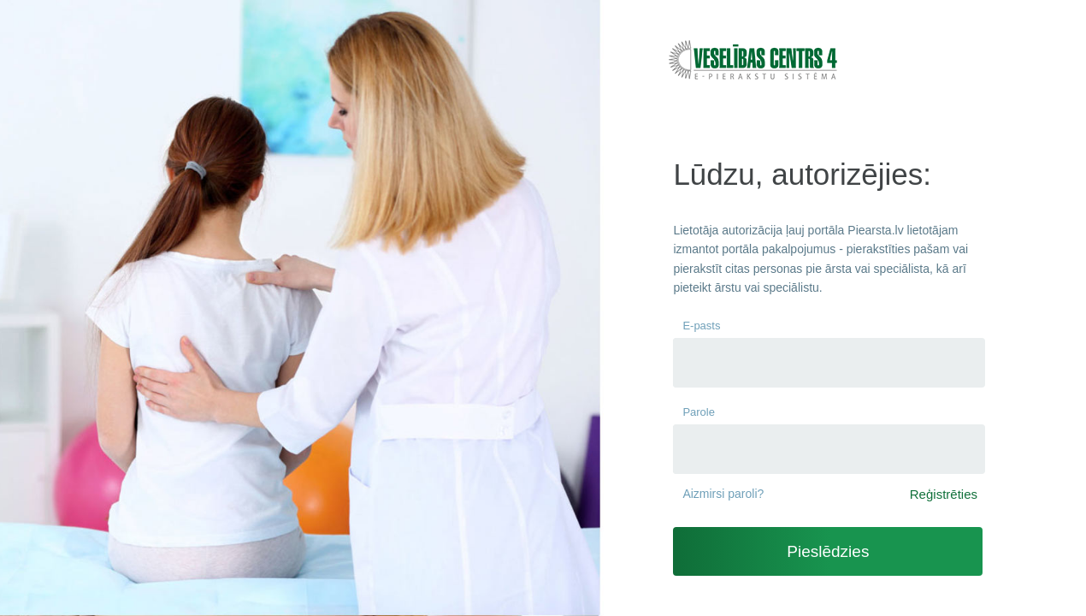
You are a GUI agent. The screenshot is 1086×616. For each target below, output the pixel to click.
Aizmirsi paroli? (723, 493)
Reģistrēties (943, 494)
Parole (698, 412)
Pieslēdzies (828, 551)
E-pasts (701, 325)
